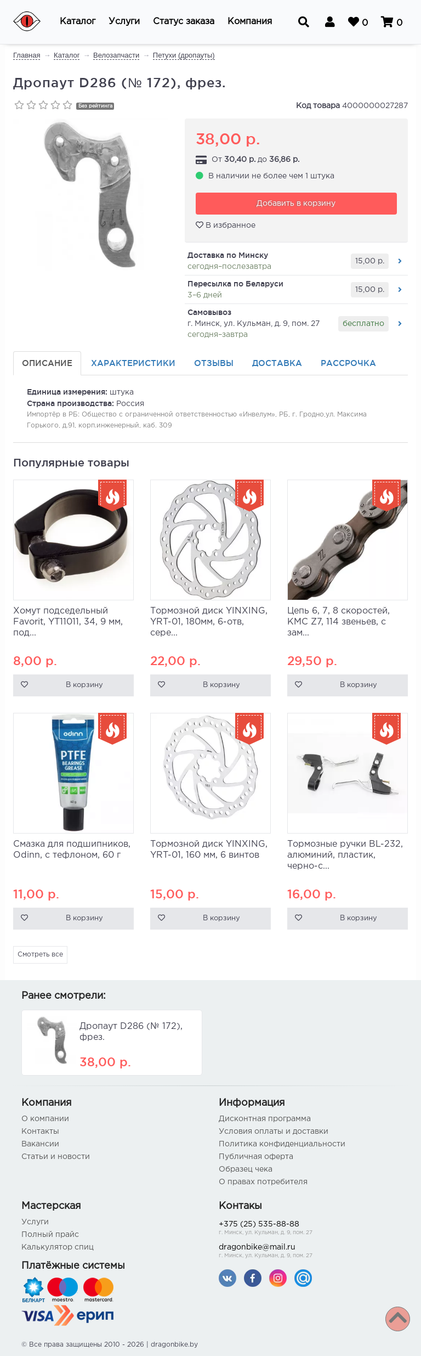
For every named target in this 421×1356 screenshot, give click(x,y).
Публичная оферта (256, 1157)
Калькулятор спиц (57, 1247)
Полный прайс (50, 1234)
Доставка (277, 363)
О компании (45, 1119)
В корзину (84, 685)
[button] (77, 22)
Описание (47, 363)
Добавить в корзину (296, 203)
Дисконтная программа (265, 1119)
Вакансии (40, 1144)
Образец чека (245, 1169)
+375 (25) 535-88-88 (309, 1229)
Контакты (40, 1131)
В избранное (225, 225)
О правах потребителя (263, 1182)
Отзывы (214, 363)
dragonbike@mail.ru (309, 1252)
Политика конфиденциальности (282, 1144)
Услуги (35, 1222)
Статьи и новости (55, 1157)
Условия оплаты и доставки (273, 1131)
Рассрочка (348, 363)
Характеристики (133, 363)
